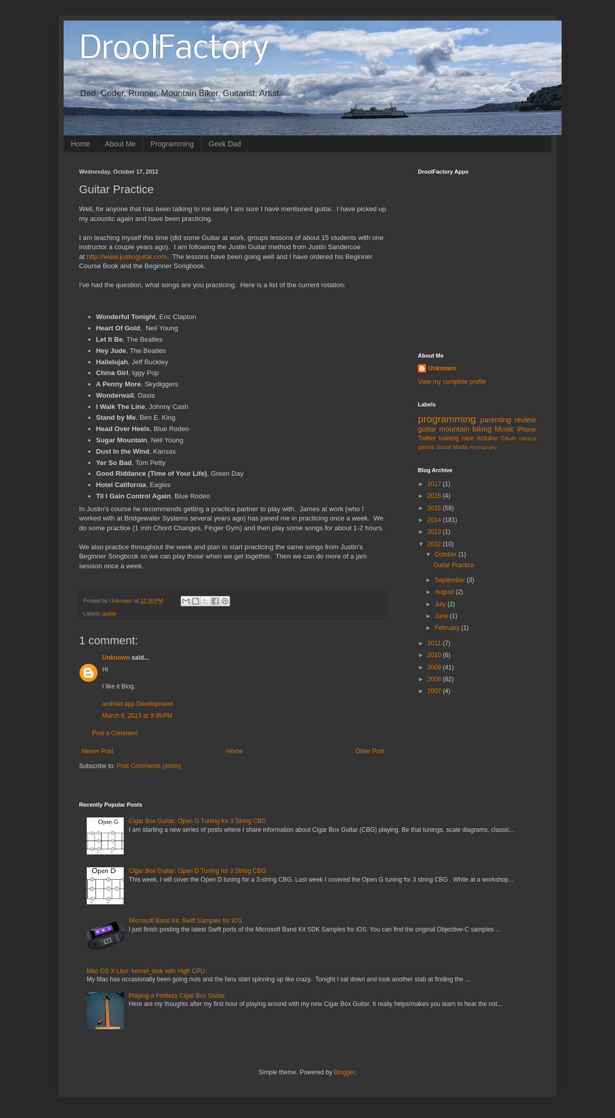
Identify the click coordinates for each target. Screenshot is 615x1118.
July (441, 604)
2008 (435, 679)
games (426, 447)
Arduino (486, 438)
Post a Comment (115, 733)
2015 (435, 508)
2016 (435, 495)
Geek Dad (224, 144)
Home (80, 144)
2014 (435, 520)
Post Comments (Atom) (149, 766)
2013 (435, 531)
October (446, 554)
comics (527, 438)
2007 (435, 691)
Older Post (370, 751)
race (467, 438)
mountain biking (465, 429)
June (442, 616)
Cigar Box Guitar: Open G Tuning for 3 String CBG (197, 821)
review (525, 420)
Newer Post (97, 751)
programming (447, 419)
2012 (435, 544)
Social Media (452, 447)
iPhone (526, 429)
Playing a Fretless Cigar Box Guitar (177, 995)
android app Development (137, 703)
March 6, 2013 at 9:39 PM (137, 715)
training (449, 438)
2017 (435, 484)
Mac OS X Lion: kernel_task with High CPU (146, 971)
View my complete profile (452, 381)
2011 (435, 643)
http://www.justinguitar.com (127, 256)
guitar (110, 613)
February (448, 627)
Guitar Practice (453, 565)
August (445, 591)
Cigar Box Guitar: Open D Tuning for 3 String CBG (197, 870)
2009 (435, 667)
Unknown (116, 657)
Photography (483, 447)
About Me (120, 144)
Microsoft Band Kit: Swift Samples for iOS (185, 920)
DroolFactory (174, 49)
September (451, 580)
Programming (172, 144)
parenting (495, 420)
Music (504, 429)
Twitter (427, 438)
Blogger (344, 1072)
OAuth (508, 438)
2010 (435, 655)
